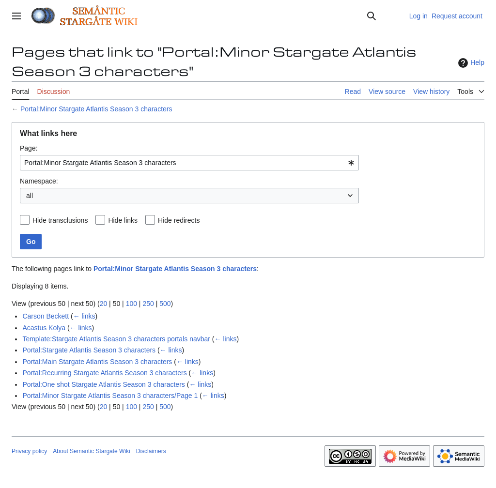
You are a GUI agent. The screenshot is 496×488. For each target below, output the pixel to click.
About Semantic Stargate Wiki (91, 451)
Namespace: (39, 181)
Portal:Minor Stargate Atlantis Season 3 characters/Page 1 (110, 395)
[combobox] (189, 162)
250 (148, 303)
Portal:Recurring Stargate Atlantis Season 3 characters (104, 373)
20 (104, 303)
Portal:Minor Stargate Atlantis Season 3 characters (96, 109)
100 (131, 303)
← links (84, 316)
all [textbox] (29, 195)
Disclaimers (151, 451)
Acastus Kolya (43, 328)
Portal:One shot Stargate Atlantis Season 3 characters (103, 384)
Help (470, 63)
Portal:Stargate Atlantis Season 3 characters (88, 350)
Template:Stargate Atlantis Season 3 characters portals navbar (116, 339)
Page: (29, 148)
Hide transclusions (60, 220)
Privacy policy (29, 451)
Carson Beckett (45, 316)
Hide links (123, 220)
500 (164, 303)
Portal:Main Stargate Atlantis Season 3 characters (97, 362)
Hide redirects (179, 220)
